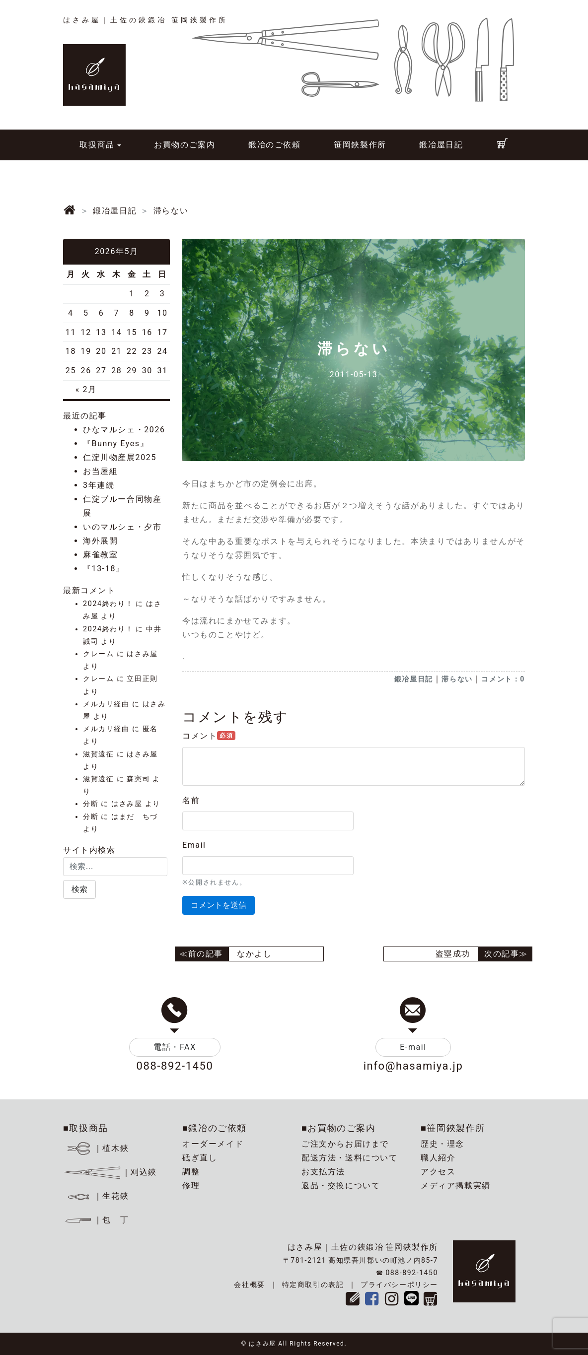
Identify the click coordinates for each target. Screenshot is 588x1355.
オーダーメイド (212, 1144)
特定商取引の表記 (313, 1284)
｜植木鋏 (98, 1148)
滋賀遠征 (98, 754)
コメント (208, 736)
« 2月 (86, 389)
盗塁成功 (453, 953)
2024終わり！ (108, 604)
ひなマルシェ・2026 (124, 429)
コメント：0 (503, 679)
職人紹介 (438, 1157)
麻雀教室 (100, 554)
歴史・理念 (442, 1144)
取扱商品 (96, 144)
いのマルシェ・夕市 (122, 527)
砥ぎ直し (199, 1157)
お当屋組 (100, 471)
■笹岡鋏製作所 (453, 1128)
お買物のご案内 (184, 144)
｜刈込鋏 (110, 1172)
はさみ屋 (142, 654)
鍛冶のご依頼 (274, 144)
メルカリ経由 (106, 704)
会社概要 (249, 1284)
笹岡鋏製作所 (360, 144)
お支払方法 (323, 1171)
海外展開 (100, 540)
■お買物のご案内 (338, 1128)
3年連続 (98, 485)
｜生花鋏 (98, 1196)
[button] (79, 889)
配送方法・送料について (349, 1157)
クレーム (98, 654)
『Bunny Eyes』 (115, 443)
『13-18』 (104, 568)
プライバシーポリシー (399, 1284)
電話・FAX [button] (174, 1047)
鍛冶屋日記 (441, 144)
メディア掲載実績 (456, 1185)
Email (194, 845)
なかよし (254, 953)
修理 (191, 1185)
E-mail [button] (413, 1047)
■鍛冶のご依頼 (214, 1128)
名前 (191, 800)
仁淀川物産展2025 (119, 457)
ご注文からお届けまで (345, 1144)
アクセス (438, 1171)
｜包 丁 (96, 1219)
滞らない (456, 679)
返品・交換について (340, 1185)
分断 (90, 804)
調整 (191, 1171)
